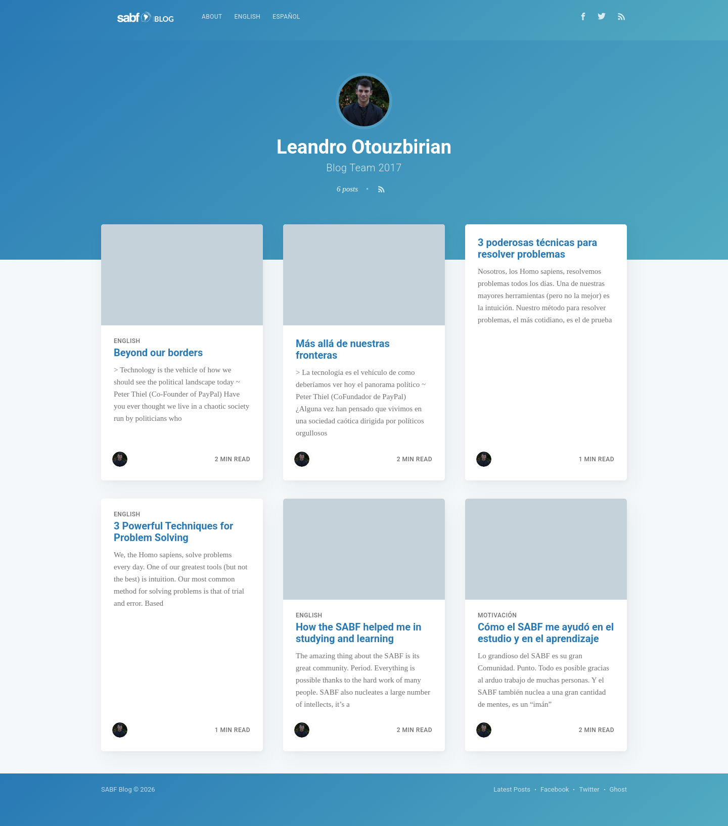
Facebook (554, 789)
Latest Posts (511, 789)
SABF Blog (116, 789)
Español (286, 16)
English (248, 16)
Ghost (618, 789)
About (212, 16)
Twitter (589, 789)
